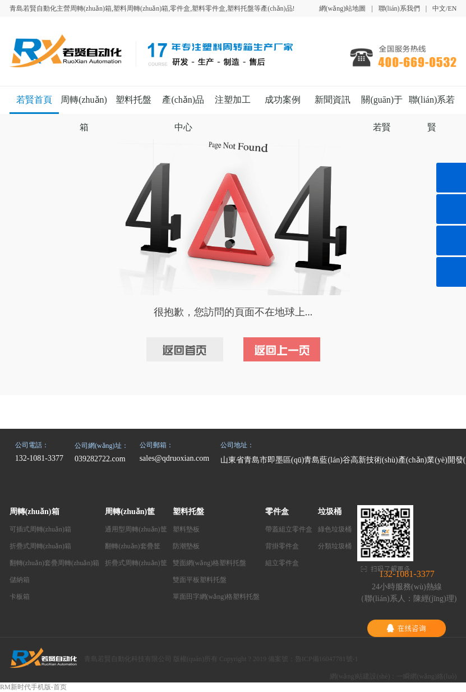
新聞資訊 (332, 99)
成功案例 (283, 99)
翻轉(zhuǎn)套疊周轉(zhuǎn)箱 (55, 563)
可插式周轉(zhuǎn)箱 (40, 529)
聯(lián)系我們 (399, 8)
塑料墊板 (186, 529)
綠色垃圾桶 (335, 529)
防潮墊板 (186, 546)
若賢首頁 (34, 99)
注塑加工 (233, 99)
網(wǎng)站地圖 (342, 8)
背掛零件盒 (282, 546)
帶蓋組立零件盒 (288, 529)
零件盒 (277, 511)
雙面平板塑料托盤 (200, 580)
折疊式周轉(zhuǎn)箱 (40, 546)
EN (451, 8)
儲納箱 (20, 580)
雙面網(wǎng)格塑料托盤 (210, 563)
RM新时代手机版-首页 (33, 687)
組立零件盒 (282, 563)
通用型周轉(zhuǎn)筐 (136, 529)
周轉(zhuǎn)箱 (34, 511)
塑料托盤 (133, 99)
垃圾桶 (330, 511)
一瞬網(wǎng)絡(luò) (426, 676)
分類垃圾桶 (335, 546)
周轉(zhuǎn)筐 (130, 511)
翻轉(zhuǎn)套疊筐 (132, 546)
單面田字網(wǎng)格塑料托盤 (216, 597)
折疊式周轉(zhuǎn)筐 (136, 563)
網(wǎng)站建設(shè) (360, 676)
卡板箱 (20, 597)
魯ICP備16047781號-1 (326, 659)
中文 (439, 8)
